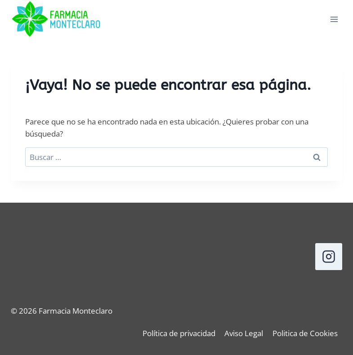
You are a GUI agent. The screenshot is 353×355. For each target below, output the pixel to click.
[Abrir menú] (334, 20)
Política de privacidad (179, 333)
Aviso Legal (243, 333)
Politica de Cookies (305, 333)
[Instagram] (328, 256)
